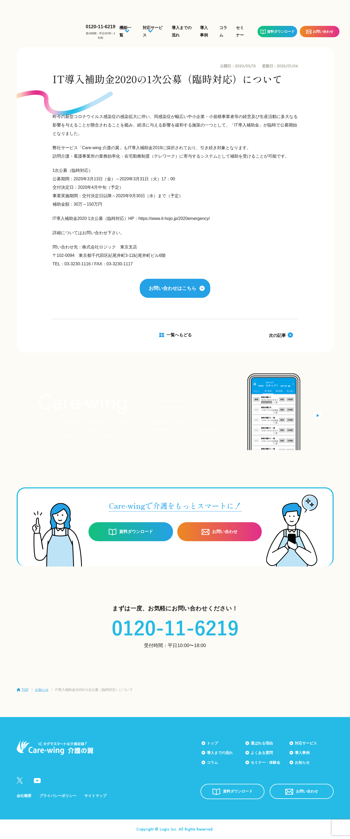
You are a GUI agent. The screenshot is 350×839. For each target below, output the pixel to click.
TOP (25, 690)
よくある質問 (262, 753)
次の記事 (277, 335)
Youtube (37, 780)
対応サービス (306, 743)
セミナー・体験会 (265, 762)
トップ (212, 743)
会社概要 (24, 796)
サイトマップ (95, 796)
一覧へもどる (179, 335)
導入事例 (302, 753)
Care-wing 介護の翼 (45, 28)
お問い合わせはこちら (172, 288)
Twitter (20, 780)
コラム (212, 762)
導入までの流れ (220, 753)
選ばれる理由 (262, 743)
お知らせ (42, 690)
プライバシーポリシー (57, 796)
